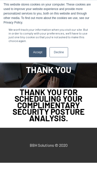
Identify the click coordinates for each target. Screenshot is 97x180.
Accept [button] (37, 52)
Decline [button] (59, 52)
